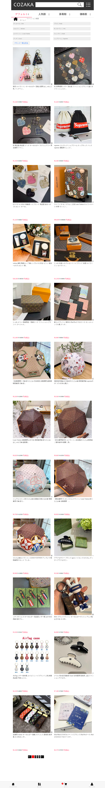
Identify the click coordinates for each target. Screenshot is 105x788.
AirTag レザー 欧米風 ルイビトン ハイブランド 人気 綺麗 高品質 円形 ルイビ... (32, 657)
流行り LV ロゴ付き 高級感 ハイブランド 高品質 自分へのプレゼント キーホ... (32, 186)
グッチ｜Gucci (17, 38)
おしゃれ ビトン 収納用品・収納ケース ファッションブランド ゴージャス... (32, 304)
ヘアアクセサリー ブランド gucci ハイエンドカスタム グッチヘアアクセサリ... (74, 540)
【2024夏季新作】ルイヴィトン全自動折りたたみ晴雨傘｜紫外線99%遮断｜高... (73, 422)
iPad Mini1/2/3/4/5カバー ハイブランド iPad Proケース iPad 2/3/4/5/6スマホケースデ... (73, 716)
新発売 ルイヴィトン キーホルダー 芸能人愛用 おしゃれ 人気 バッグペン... (32, 68)
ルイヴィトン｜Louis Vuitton (21, 33)
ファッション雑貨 (33, 18)
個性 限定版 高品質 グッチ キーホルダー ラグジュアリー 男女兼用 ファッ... (32, 127)
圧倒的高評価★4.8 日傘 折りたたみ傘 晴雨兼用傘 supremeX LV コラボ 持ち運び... (74, 363)
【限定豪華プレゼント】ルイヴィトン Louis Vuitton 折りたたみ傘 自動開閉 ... (73, 481)
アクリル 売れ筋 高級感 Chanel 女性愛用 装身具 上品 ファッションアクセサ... (74, 657)
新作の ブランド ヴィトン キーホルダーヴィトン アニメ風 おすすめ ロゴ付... (74, 598)
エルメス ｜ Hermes (19, 28)
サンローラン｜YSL (60, 28)
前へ (29, 756)
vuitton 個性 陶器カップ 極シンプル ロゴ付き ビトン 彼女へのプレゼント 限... (32, 245)
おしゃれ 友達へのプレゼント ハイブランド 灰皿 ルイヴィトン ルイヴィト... (74, 245)
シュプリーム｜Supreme (61, 38)
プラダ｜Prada (58, 23)
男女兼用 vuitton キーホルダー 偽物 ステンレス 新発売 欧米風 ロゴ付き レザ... (32, 716)
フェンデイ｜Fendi (59, 33)
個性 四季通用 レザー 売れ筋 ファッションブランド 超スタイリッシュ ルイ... (74, 68)
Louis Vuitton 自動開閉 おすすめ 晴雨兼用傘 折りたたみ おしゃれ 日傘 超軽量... (32, 422)
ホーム (22, 20)
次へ (42, 756)
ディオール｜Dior (18, 23)
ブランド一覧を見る (21, 43)
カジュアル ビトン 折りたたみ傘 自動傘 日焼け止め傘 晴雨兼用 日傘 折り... (32, 481)
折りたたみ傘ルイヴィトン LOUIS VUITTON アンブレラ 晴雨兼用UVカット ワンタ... (32, 540)
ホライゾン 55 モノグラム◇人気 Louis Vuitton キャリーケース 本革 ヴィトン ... (74, 186)
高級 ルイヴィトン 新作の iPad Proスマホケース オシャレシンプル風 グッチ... (74, 304)
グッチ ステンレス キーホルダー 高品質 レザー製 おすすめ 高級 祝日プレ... (32, 598)
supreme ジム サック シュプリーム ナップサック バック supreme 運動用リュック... (73, 127)
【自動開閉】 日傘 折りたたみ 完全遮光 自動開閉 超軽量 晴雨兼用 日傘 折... (32, 363)
